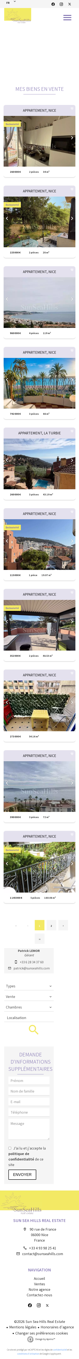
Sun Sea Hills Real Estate (39, 1220)
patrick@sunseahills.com (31, 968)
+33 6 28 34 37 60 (32, 962)
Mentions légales (22, 1327)
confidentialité (60, 1349)
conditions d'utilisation (28, 1353)
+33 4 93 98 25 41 (42, 1248)
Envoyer (22, 1175)
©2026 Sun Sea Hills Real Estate (39, 1321)
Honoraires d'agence (57, 1327)
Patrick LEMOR (29, 951)
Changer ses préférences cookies (41, 1333)
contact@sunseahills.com (42, 1253)
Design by (45, 1339)
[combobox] (29, 986)
